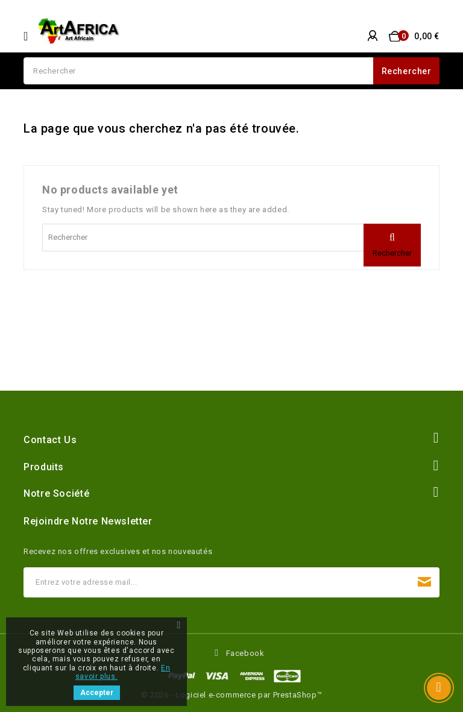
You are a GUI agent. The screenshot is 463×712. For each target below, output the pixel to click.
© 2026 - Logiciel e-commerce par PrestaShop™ (231, 694)
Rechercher (407, 71)
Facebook (245, 653)
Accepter (96, 692)
